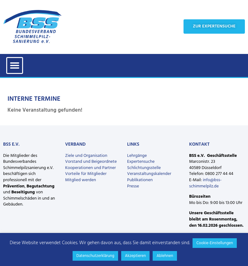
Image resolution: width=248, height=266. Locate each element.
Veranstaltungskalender (149, 173)
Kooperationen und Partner (90, 168)
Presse (133, 186)
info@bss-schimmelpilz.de (205, 183)
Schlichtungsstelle (144, 168)
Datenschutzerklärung (95, 256)
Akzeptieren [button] (135, 256)
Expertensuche (141, 161)
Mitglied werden (80, 180)
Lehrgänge (137, 155)
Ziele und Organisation (86, 155)
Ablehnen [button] (164, 256)
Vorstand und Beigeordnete (91, 161)
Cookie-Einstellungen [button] (214, 243)
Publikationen (140, 180)
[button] (14, 65)
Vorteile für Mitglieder (86, 173)
